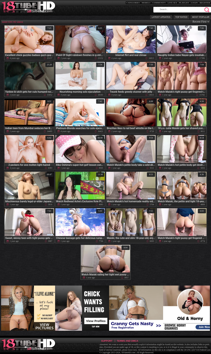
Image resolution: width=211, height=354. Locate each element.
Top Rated (181, 17)
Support (107, 341)
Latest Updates (161, 17)
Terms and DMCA (127, 341)
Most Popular (200, 17)
